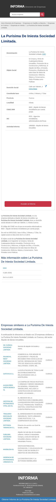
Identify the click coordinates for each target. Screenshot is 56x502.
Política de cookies (27, 492)
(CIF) (44, 54)
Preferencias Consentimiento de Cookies (28, 494)
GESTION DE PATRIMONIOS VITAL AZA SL (8, 403)
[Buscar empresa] (25, 14)
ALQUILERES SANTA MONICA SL (9, 387)
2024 (4, 268)
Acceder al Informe (28, 204)
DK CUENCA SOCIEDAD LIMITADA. (7, 347)
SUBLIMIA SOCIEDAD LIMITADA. (7, 437)
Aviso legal (28, 491)
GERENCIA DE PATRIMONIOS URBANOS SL (8, 460)
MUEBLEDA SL (8, 449)
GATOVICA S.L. (8, 374)
